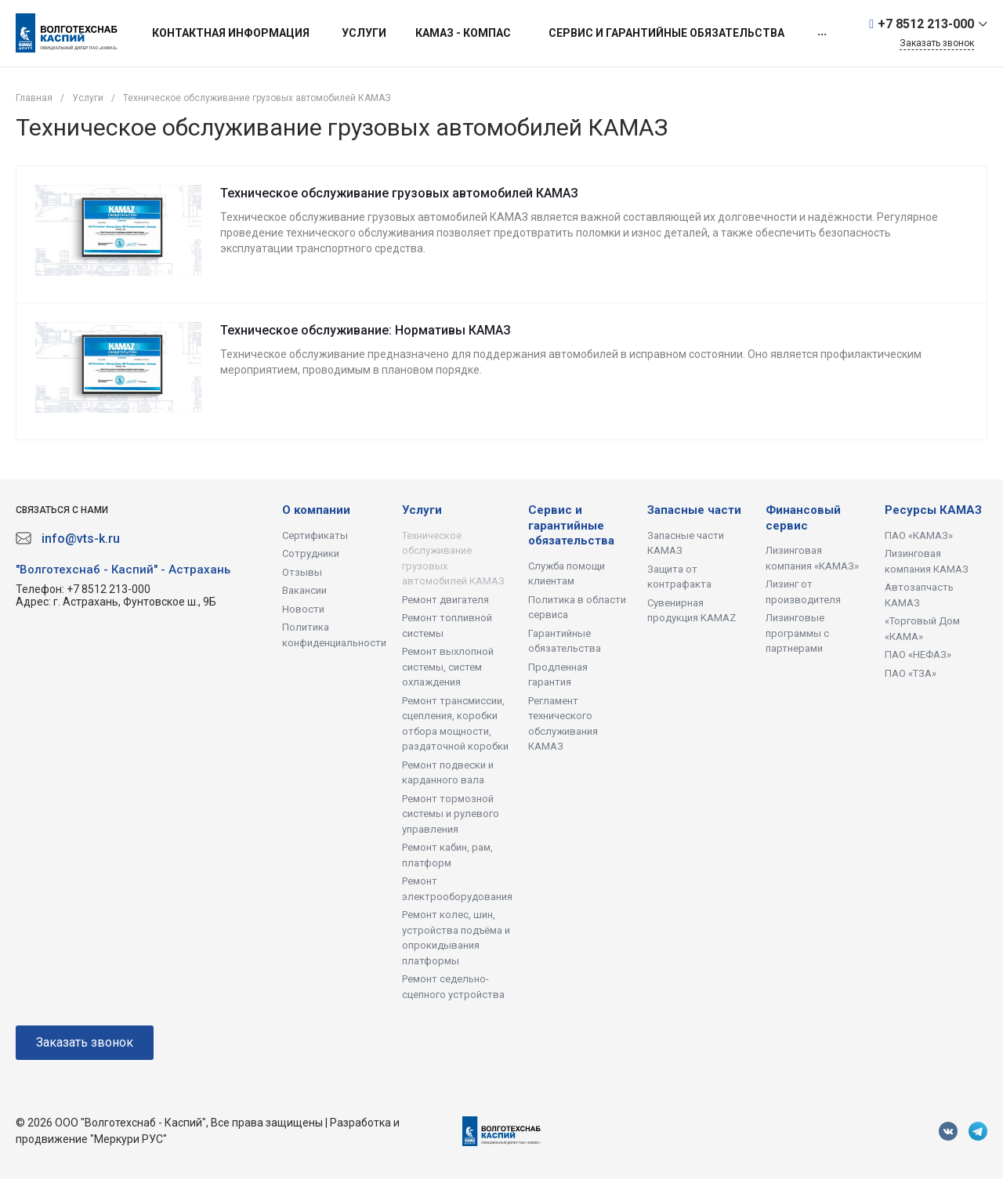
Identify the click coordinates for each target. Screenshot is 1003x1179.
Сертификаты (315, 535)
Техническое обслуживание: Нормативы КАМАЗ (365, 330)
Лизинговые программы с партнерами (797, 633)
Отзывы (302, 572)
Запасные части (694, 510)
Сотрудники (310, 553)
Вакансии (304, 590)
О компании (316, 510)
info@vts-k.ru (81, 538)
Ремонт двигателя (445, 600)
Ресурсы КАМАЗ (933, 510)
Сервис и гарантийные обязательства (571, 525)
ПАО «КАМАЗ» (919, 535)
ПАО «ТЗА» (910, 673)
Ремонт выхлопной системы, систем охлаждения (448, 667)
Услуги (422, 510)
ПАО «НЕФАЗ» (918, 654)
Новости (303, 609)
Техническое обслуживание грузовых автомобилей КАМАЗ (399, 193)
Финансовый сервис (803, 518)
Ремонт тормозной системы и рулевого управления (450, 814)
